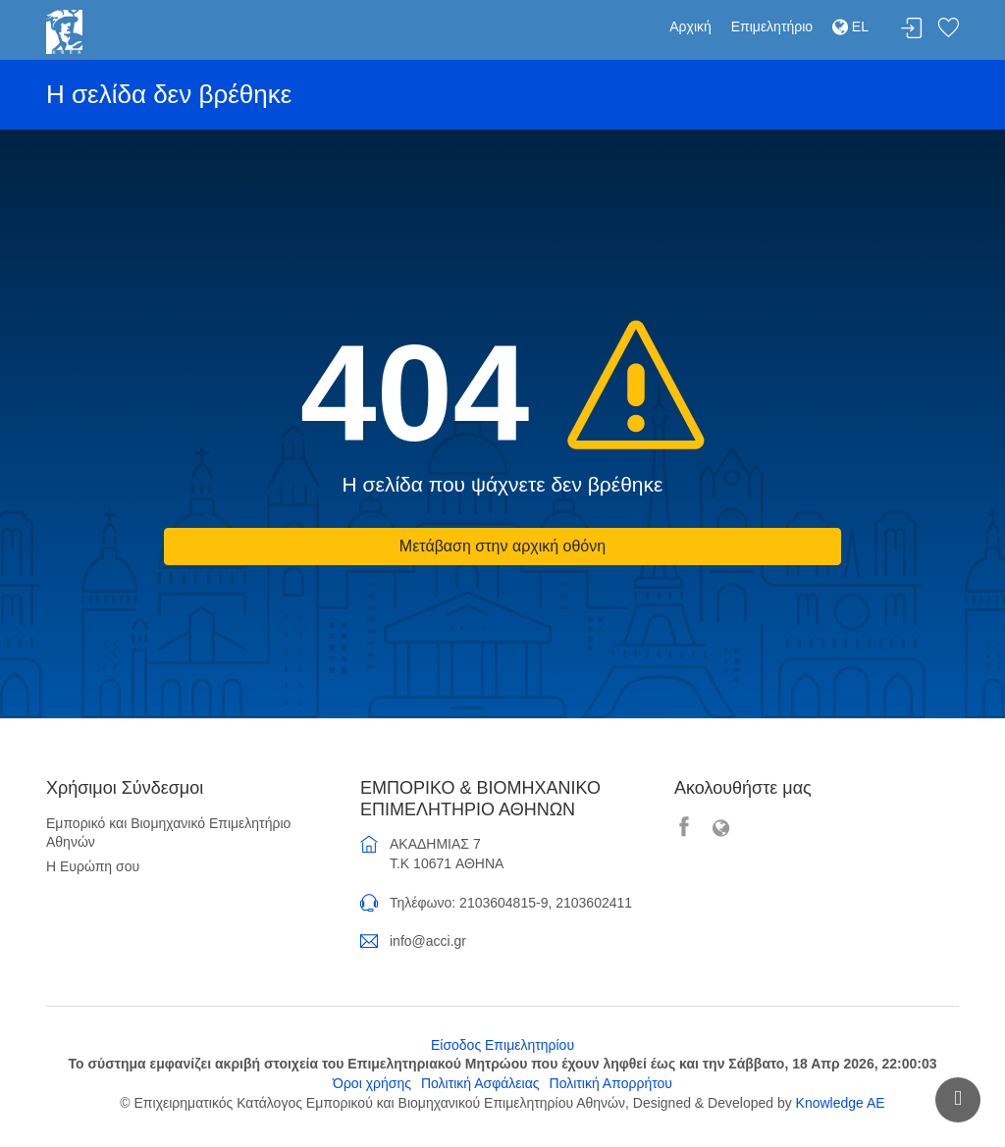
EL (850, 26)
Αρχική (690, 26)
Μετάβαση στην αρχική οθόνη (502, 546)
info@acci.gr (428, 941)
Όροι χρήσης (372, 1083)
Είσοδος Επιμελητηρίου (502, 1045)
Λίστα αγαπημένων (948, 29)
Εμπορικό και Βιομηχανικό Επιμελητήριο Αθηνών (168, 833)
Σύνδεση (912, 29)
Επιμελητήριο (772, 26)
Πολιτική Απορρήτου (611, 1083)
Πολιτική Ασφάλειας (480, 1083)
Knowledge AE (840, 1103)
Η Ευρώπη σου (92, 866)
